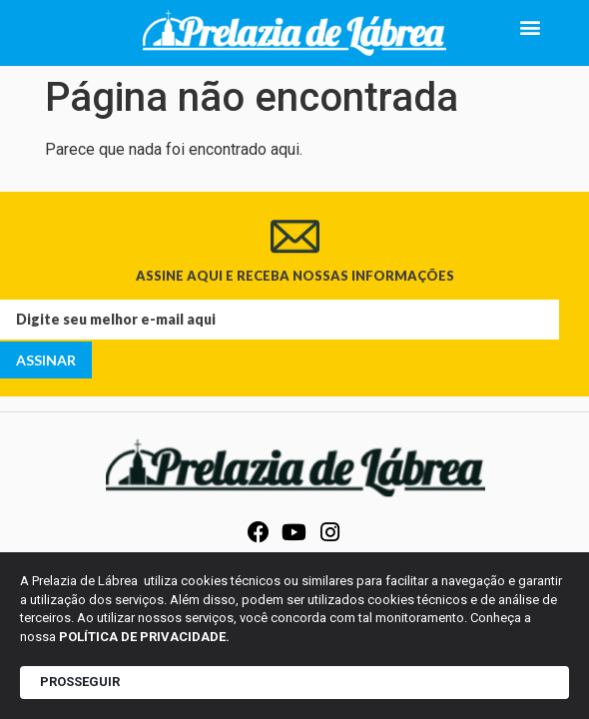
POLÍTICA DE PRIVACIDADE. (144, 636)
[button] (530, 26)
